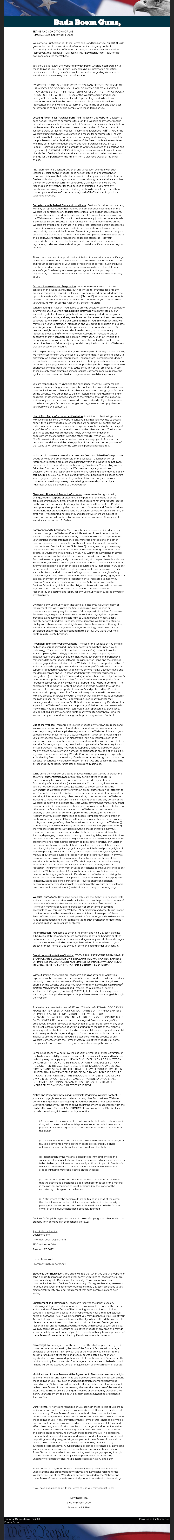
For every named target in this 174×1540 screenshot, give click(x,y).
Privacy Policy (11, 1522)
